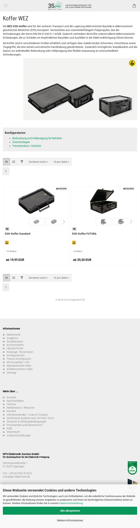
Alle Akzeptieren (70, 510)
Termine (11, 404)
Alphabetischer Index (19, 365)
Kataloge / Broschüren (20, 351)
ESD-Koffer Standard (17, 233)
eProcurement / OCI (18, 362)
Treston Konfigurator (19, 358)
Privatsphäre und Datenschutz (24, 424)
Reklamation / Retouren (21, 407)
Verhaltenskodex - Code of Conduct (27, 414)
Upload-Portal (15, 348)
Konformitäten (15, 344)
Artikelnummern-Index (20, 369)
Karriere (11, 411)
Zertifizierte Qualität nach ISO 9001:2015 (30, 418)
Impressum (13, 431)
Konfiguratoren (16, 355)
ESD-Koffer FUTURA (84, 233)
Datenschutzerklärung (71, 503)
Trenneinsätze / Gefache (26, 145)
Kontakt (11, 397)
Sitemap (11, 372)
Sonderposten (15, 341)
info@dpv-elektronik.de (16, 476)
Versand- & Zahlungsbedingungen (26, 421)
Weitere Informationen (70, 520)
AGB (9, 428)
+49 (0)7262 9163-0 (20, 473)
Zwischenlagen (21, 142)
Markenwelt (13, 334)
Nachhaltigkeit (15, 400)
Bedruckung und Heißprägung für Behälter (37, 138)
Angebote (12, 338)
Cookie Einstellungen (19, 435)
